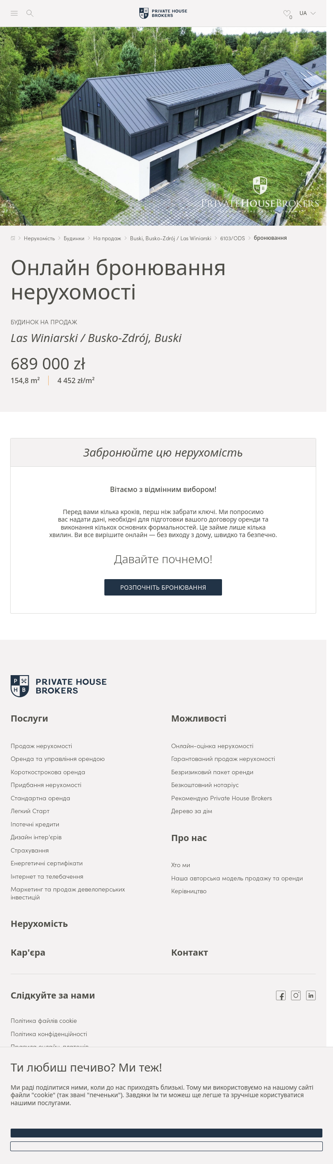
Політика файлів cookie (44, 1021)
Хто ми (180, 865)
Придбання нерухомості (46, 785)
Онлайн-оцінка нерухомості (212, 746)
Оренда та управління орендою (58, 759)
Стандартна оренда (40, 798)
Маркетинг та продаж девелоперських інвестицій (68, 893)
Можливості (198, 718)
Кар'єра (28, 952)
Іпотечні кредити (35, 824)
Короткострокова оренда (48, 772)
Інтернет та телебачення (47, 876)
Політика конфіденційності (49, 1034)
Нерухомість (39, 924)
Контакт (189, 952)
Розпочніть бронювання (163, 587)
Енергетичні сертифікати (47, 863)
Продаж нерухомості (41, 746)
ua (307, 13)
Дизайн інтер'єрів (36, 837)
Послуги (29, 718)
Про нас (189, 838)
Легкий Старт (30, 811)
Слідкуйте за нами (53, 995)
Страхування (30, 850)
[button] (307, 13)
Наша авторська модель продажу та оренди (237, 878)
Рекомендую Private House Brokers (221, 798)
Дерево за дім (191, 811)
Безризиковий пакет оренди (212, 772)
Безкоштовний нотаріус (205, 785)
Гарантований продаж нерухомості (223, 759)
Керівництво (189, 891)
